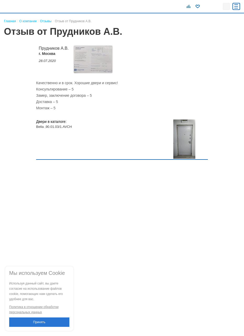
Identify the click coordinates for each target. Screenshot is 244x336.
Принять (39, 322)
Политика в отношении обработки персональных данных (34, 309)
